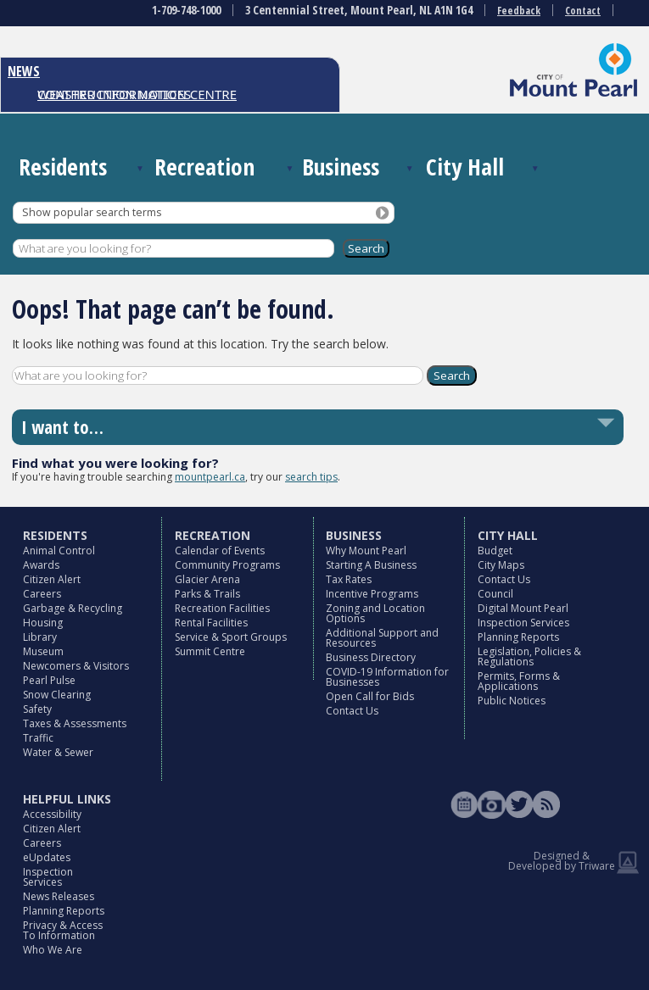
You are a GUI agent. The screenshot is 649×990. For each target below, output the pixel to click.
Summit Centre (210, 651)
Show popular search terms (91, 212)
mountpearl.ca (210, 477)
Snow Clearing (57, 694)
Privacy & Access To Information (63, 930)
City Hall (465, 166)
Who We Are (52, 950)
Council (495, 594)
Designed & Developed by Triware (561, 860)
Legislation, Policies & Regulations (529, 656)
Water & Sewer (58, 752)
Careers (42, 594)
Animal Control (59, 550)
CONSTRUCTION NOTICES (114, 94)
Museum (43, 651)
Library (40, 637)
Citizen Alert (52, 579)
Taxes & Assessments (74, 723)
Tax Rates (349, 579)
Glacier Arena (207, 579)
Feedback (518, 10)
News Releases (58, 896)
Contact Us (352, 711)
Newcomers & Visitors (76, 666)
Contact (583, 10)
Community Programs (227, 565)
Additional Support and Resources (382, 638)
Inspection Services (523, 622)
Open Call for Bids (370, 696)
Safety (37, 709)
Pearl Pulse (49, 680)
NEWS (24, 71)
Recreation (204, 166)
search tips (311, 477)
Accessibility (52, 814)
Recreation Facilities (222, 608)
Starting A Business (371, 565)
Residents (63, 166)
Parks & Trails (207, 594)
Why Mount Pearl (366, 550)
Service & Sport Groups (231, 637)
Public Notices (511, 700)
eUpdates (46, 857)
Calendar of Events (220, 550)
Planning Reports (518, 637)
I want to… (62, 427)
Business (340, 166)
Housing (43, 622)
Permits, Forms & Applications (519, 681)
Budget (495, 550)
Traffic (38, 738)
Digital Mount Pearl (523, 608)
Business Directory (371, 657)
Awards (41, 565)
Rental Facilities (211, 622)
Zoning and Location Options (375, 613)
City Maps (501, 565)
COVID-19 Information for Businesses (387, 677)
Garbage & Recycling (72, 608)
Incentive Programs (372, 594)
